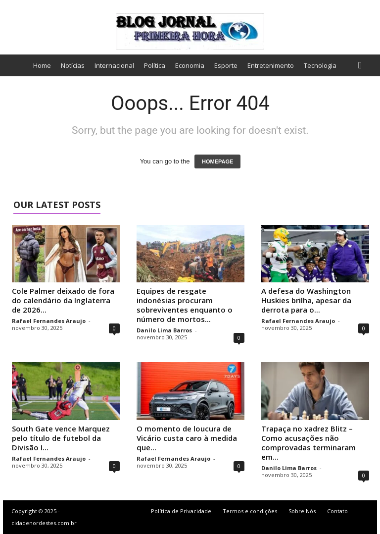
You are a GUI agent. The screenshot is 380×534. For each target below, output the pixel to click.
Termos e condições (250, 511)
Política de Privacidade (181, 511)
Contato (337, 511)
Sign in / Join (21, 6)
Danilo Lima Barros (164, 330)
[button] (362, 65)
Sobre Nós (302, 511)
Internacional (114, 65)
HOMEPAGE (217, 161)
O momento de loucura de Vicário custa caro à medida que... (187, 438)
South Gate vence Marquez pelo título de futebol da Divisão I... (61, 438)
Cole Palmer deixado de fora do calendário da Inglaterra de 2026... (63, 300)
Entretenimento (270, 65)
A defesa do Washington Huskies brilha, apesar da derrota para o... (306, 300)
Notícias (73, 65)
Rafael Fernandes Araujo (49, 320)
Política (154, 65)
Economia (189, 65)
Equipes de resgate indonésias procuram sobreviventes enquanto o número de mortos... (185, 305)
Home (42, 65)
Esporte (226, 65)
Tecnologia (320, 65)
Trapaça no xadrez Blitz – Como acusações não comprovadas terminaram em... (308, 443)
